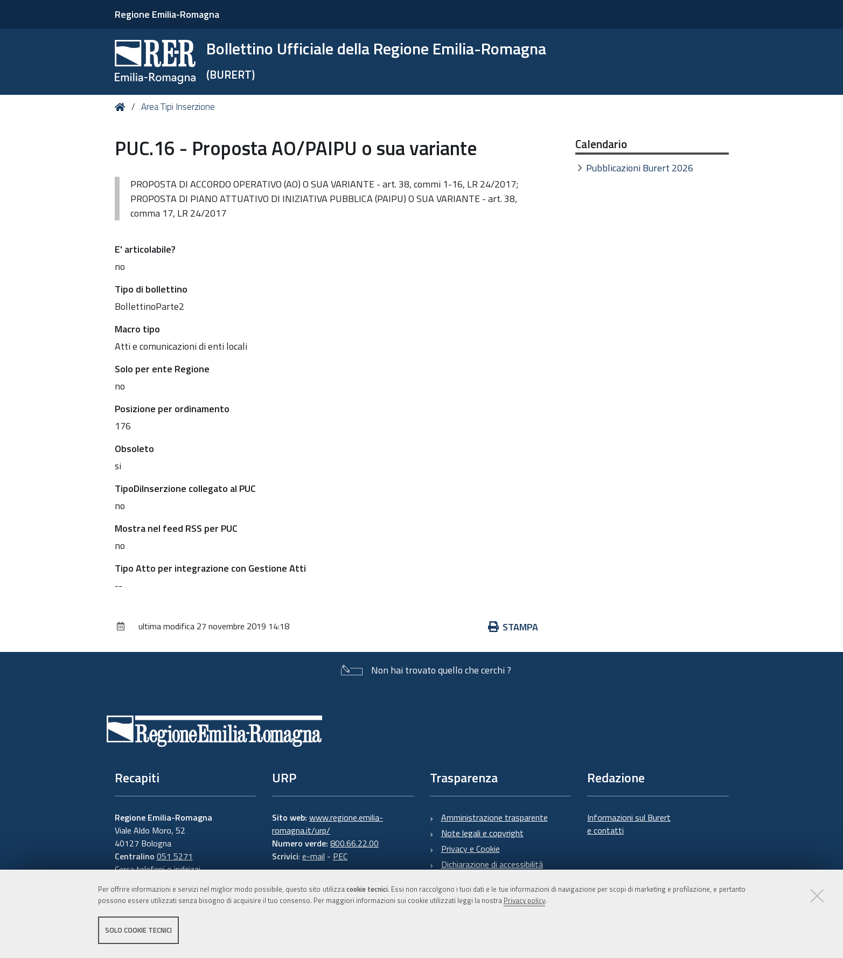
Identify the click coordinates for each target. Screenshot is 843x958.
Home (122, 107)
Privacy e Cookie (470, 848)
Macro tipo (137, 329)
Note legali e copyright (482, 833)
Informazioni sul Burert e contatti (629, 824)
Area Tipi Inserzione (178, 107)
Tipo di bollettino (151, 289)
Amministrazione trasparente (494, 817)
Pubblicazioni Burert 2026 (639, 168)
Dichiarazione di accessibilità (492, 864)
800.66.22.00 (354, 843)
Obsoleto (134, 448)
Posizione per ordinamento (172, 408)
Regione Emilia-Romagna (167, 14)
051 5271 (175, 856)
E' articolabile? (145, 249)
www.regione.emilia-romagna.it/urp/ (327, 824)
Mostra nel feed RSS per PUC (176, 528)
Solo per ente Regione (162, 369)
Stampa (513, 627)
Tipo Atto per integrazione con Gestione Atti (210, 568)
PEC (340, 856)
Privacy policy (524, 900)
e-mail (313, 856)
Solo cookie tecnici (138, 930)
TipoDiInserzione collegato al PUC (185, 488)
